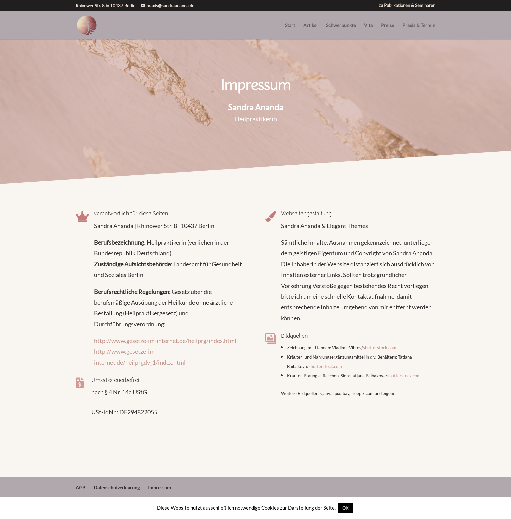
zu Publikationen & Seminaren (407, 5)
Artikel (310, 25)
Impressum (159, 487)
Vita (368, 25)
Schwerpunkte (341, 25)
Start (290, 25)
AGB (80, 487)
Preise (387, 25)
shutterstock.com (379, 347)
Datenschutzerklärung (117, 487)
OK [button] (345, 508)
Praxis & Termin (418, 25)
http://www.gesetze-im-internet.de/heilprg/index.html (165, 340)
